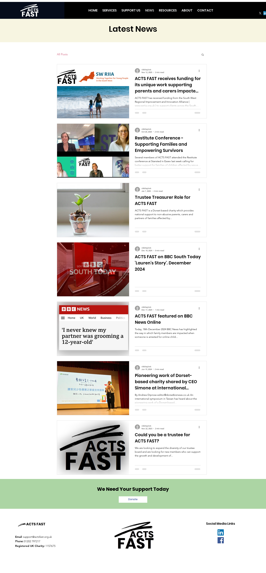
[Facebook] (221, 540)
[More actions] (200, 71)
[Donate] (133, 499)
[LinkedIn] (221, 532)
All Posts (62, 54)
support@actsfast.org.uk (37, 536)
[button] (202, 55)
